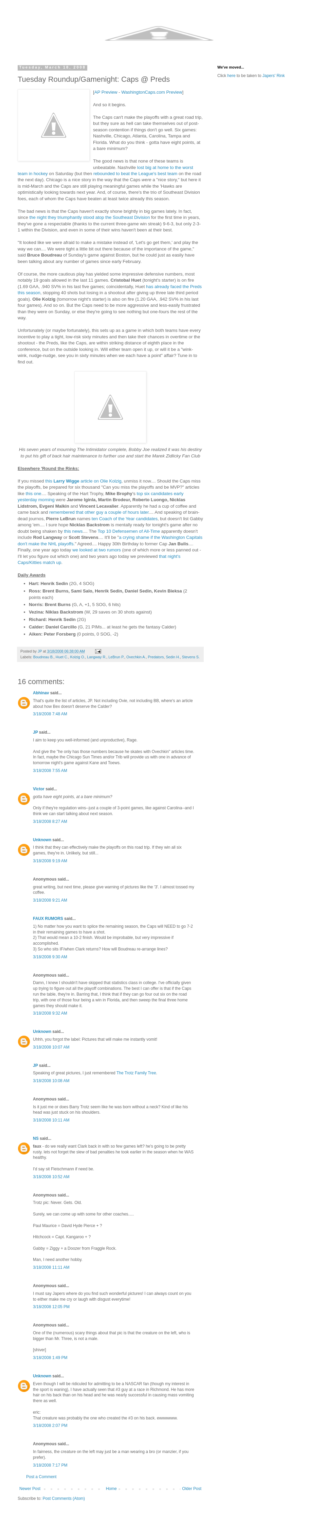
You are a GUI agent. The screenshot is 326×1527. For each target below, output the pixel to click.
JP (35, 732)
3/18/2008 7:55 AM (50, 770)
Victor (38, 789)
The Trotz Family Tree (136, 1073)
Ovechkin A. (136, 657)
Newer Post (29, 1488)
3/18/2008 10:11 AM (51, 1120)
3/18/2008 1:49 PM (50, 1357)
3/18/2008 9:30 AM (50, 957)
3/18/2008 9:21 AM (50, 900)
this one (33, 493)
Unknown (42, 839)
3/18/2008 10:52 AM (51, 1176)
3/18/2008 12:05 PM (51, 1306)
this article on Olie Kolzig (83, 481)
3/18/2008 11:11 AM (51, 1267)
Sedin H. (173, 657)
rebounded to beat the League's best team (135, 173)
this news (73, 531)
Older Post (191, 1488)
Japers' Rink (273, 75)
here (231, 75)
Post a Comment (41, 1476)
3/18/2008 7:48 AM (50, 714)
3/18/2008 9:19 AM (50, 861)
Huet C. (62, 657)
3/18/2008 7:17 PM (50, 1465)
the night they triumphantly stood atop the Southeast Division (89, 217)
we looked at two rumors (96, 549)
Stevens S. (191, 657)
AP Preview (105, 92)
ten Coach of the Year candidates (125, 518)
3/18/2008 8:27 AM (50, 821)
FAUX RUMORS (48, 918)
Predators (156, 657)
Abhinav (41, 693)
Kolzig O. (77, 657)
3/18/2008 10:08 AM (51, 1080)
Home (111, 1488)
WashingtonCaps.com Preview (151, 92)
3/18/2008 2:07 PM (50, 1425)
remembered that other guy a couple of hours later (99, 512)
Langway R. (96, 657)
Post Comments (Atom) (63, 1498)
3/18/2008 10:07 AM (51, 1047)
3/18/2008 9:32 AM (50, 1013)
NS (36, 1138)
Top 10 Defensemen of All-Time (129, 531)
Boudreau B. (43, 657)
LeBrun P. (116, 657)
